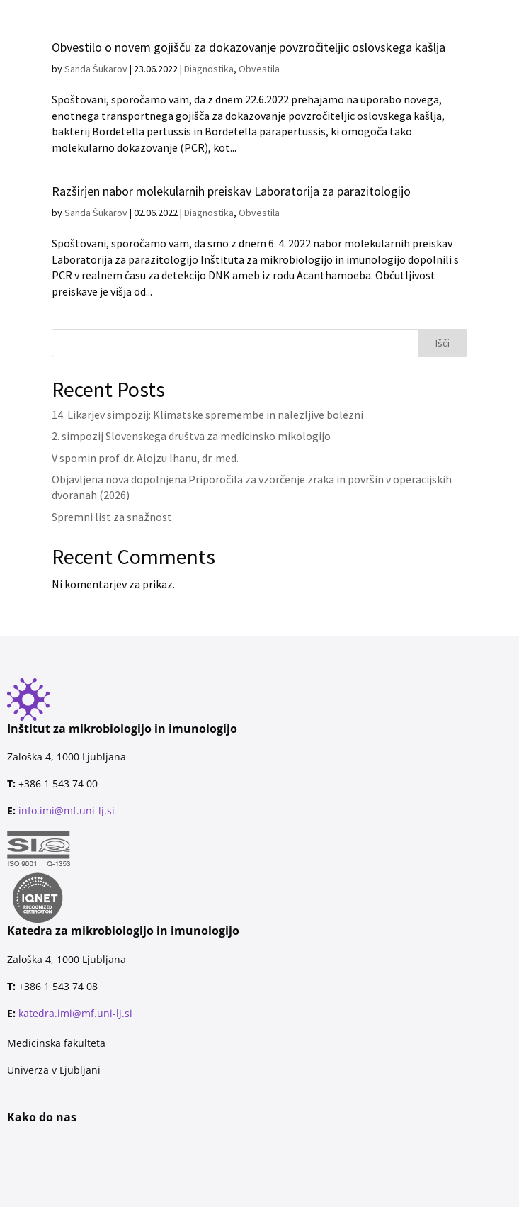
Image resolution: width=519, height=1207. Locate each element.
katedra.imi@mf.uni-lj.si (75, 1013)
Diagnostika (209, 212)
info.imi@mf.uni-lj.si (66, 810)
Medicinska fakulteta (56, 1043)
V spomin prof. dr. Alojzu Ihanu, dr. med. (145, 458)
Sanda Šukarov (95, 212)
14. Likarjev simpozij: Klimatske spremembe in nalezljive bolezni (207, 415)
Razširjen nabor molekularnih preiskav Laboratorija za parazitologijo (231, 191)
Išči (442, 343)
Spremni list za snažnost (112, 517)
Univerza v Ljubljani (54, 1070)
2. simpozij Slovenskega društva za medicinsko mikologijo (191, 436)
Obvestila (259, 212)
